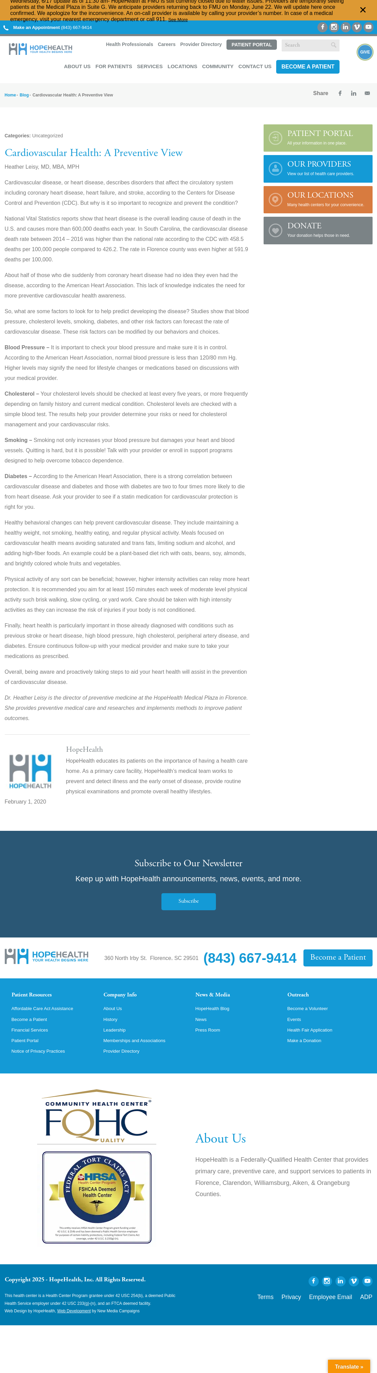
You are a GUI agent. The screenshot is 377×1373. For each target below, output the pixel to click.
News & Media (217, 994)
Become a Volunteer (311, 1016)
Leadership (117, 1039)
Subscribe (188, 899)
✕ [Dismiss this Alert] (363, 10)
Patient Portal (251, 45)
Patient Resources (38, 994)
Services (150, 64)
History (112, 1027)
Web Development (74, 1322)
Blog (24, 93)
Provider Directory (200, 44)
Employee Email (341, 1306)
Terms (291, 1306)
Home (10, 93)
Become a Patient (307, 65)
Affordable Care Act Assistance (49, 1016)
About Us (77, 64)
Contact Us (254, 64)
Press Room (210, 1039)
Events (295, 1027)
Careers (166, 44)
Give (365, 61)
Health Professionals (128, 44)
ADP (368, 1306)
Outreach (301, 994)
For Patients (113, 64)
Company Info (126, 994)
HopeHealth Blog (216, 1016)
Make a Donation (308, 1050)
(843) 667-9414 (56, 27)
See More (180, 19)
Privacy (311, 1306)
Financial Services (34, 1039)
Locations (182, 64)
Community (218, 64)
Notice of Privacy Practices (44, 1062)
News (202, 1027)
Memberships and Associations (141, 1050)
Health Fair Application (314, 1039)
